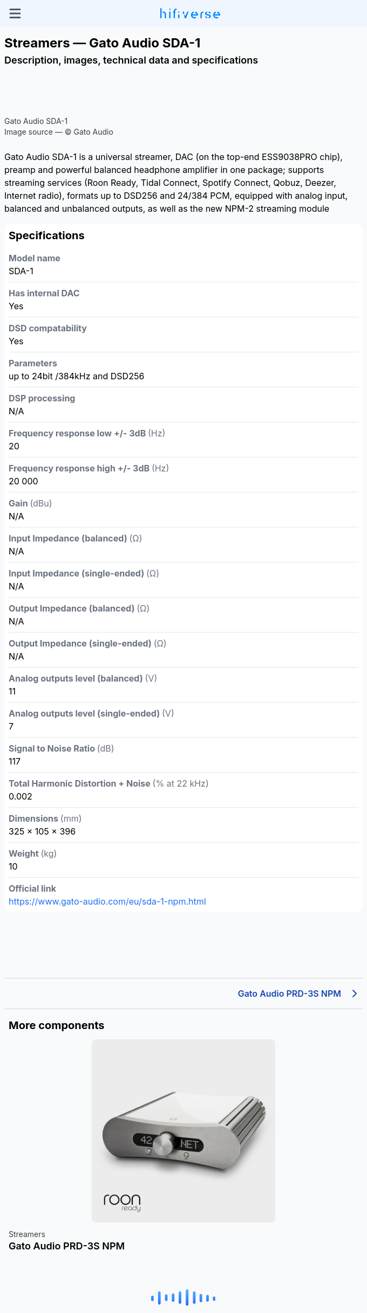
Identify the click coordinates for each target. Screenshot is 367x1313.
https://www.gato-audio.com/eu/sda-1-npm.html (107, 901)
